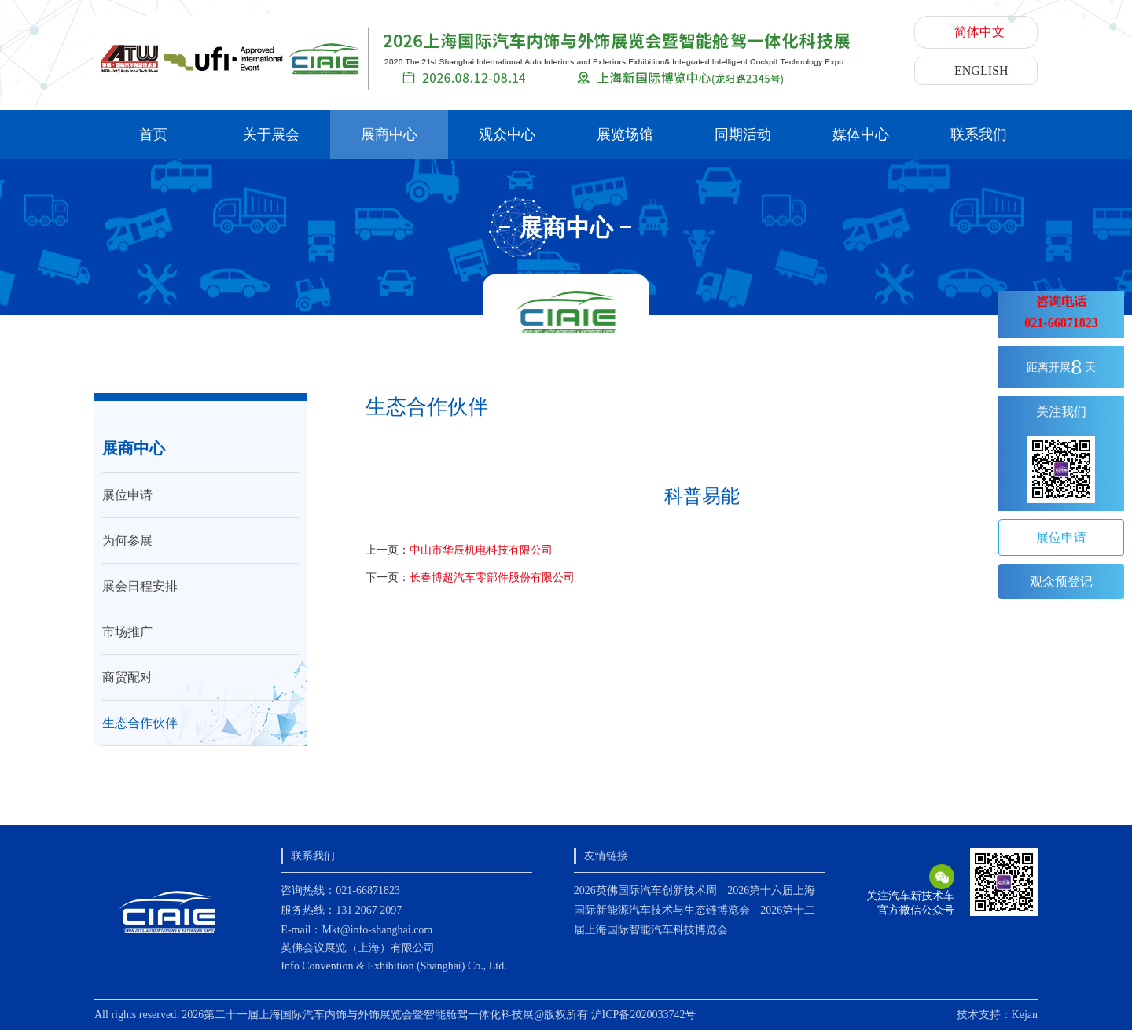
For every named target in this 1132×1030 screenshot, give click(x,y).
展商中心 (389, 134)
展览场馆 (625, 134)
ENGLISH (981, 70)
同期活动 (743, 134)
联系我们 (978, 134)
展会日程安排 (140, 586)
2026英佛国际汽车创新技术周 (645, 890)
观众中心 (507, 134)
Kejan (1025, 1015)
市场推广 (127, 631)
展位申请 (127, 495)
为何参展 (127, 540)
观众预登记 (1061, 581)
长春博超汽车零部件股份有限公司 (492, 577)
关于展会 (271, 134)
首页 (153, 134)
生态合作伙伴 (140, 723)
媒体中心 (860, 134)
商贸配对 (127, 677)
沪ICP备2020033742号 (643, 1015)
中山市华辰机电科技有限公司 (481, 550)
